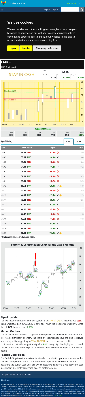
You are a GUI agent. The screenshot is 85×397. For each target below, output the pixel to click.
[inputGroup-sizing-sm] (70, 9)
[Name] (81, 9)
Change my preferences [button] (47, 48)
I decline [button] (26, 48)
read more (58, 396)
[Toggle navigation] (3, 9)
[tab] (69, 142)
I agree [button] (13, 48)
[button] (81, 3)
